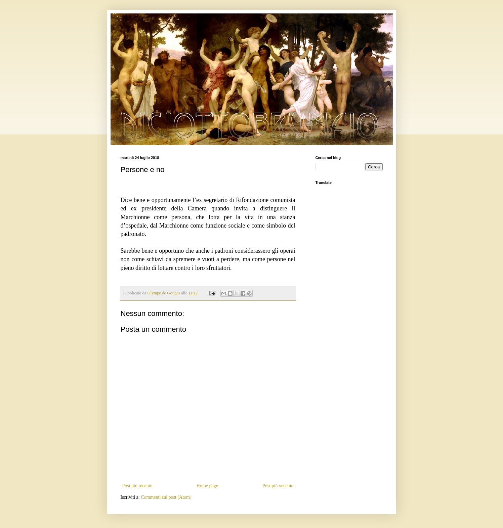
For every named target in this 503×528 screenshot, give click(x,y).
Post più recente (137, 485)
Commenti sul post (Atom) (166, 497)
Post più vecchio (278, 485)
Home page (207, 485)
